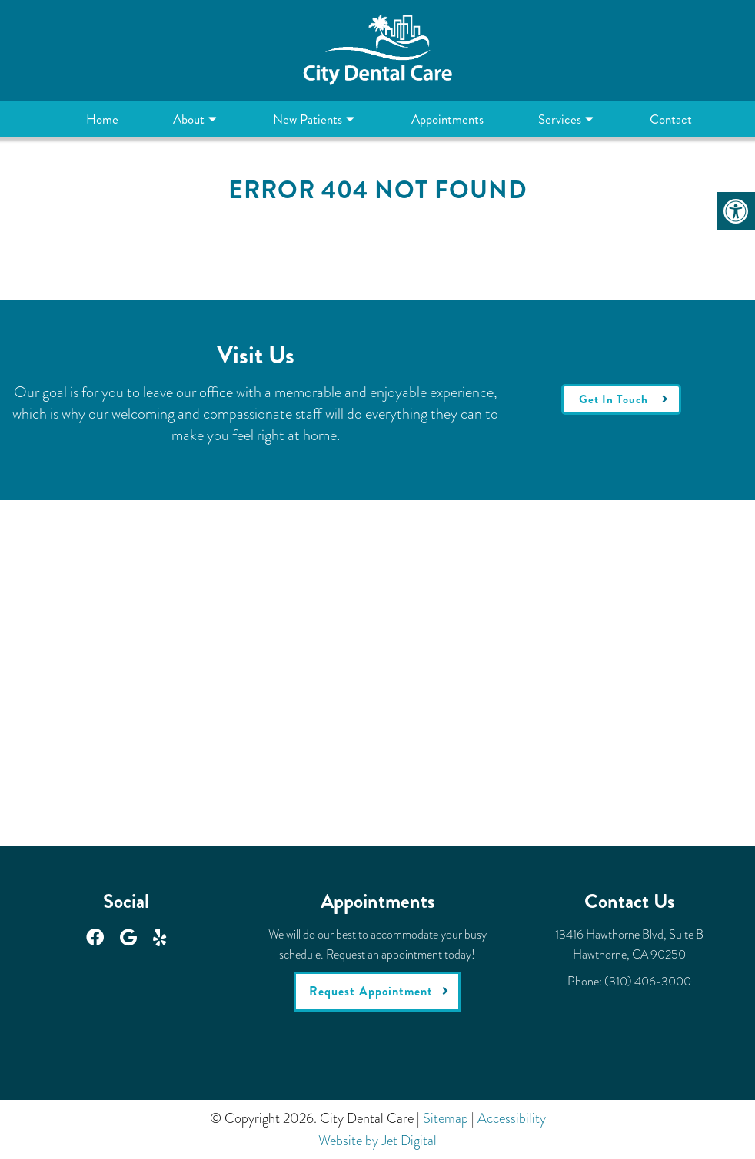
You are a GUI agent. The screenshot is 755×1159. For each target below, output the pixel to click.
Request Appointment (371, 991)
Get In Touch (613, 399)
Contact (671, 119)
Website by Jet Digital (377, 1141)
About (189, 119)
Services (559, 119)
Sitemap (445, 1118)
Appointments (447, 119)
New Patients (307, 119)
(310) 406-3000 (647, 981)
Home (102, 119)
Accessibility (511, 1118)
